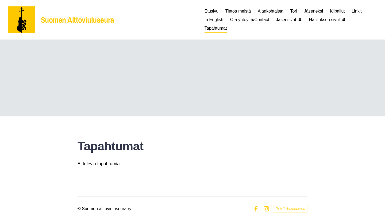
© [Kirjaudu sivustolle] (80, 208)
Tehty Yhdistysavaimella (290, 208)
